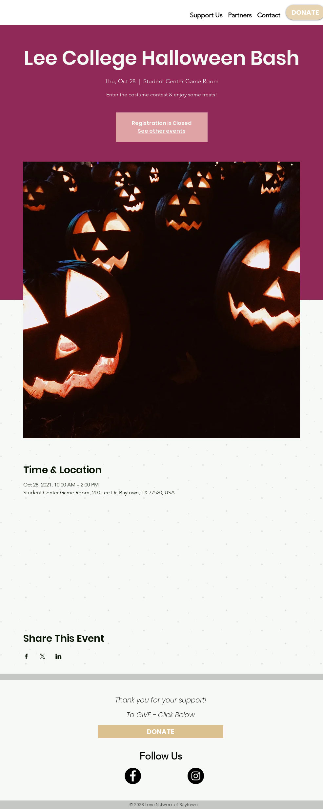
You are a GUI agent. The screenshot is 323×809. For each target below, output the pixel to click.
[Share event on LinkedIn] (58, 656)
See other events (162, 131)
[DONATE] (160, 731)
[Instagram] (196, 776)
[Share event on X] (42, 656)
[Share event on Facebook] (26, 656)
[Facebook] (133, 776)
